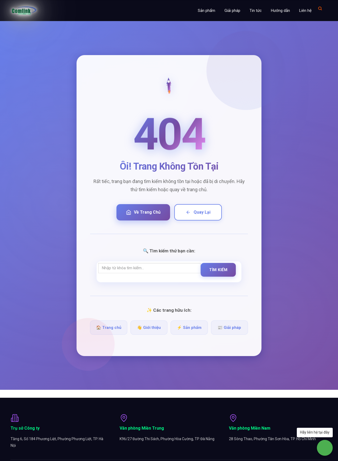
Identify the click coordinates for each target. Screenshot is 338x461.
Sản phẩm (206, 10)
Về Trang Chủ (143, 212)
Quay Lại (198, 212)
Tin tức (256, 10)
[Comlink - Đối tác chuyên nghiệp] (24, 10)
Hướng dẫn (280, 10)
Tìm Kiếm (218, 269)
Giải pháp (232, 10)
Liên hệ (305, 10)
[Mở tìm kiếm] (320, 8)
